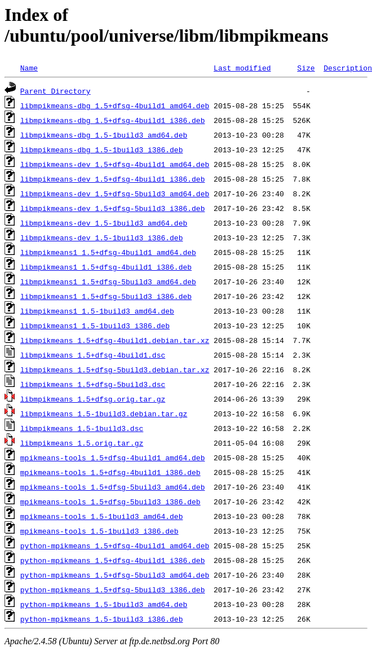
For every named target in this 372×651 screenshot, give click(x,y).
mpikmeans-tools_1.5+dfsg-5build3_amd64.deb (112, 487)
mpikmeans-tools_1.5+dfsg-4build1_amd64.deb (112, 457)
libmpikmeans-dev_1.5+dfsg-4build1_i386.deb (112, 179)
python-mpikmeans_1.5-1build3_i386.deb (101, 619)
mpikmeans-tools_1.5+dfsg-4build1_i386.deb (110, 472)
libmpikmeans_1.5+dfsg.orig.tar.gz (92, 399)
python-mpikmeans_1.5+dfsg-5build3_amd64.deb (114, 575)
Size (306, 68)
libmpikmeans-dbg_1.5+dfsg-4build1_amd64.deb (114, 105)
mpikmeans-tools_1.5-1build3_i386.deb (99, 531)
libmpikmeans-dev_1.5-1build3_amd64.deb (103, 223)
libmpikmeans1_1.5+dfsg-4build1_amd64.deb (108, 252)
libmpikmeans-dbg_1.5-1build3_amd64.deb (103, 135)
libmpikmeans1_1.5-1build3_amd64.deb (97, 311)
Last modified (242, 68)
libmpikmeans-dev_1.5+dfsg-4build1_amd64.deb (114, 164)
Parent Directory (55, 91)
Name (29, 68)
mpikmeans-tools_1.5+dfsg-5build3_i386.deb (110, 501)
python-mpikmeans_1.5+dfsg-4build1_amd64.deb (114, 545)
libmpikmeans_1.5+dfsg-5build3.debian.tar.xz (114, 369)
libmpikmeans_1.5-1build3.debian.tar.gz (103, 413)
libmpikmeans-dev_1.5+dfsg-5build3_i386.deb (112, 208)
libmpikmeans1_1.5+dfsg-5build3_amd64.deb (108, 281)
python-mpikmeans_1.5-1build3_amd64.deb (103, 604)
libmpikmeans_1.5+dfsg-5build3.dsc (92, 384)
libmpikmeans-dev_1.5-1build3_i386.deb (101, 237)
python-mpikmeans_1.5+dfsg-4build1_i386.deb (112, 560)
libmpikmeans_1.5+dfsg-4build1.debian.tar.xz (114, 340)
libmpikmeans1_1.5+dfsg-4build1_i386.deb (106, 267)
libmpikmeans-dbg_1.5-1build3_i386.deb (101, 149)
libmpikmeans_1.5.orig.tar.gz (81, 443)
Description (348, 68)
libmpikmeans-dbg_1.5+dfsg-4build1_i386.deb (112, 120)
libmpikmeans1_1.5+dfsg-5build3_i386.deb (106, 296)
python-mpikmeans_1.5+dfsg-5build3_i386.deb (112, 589)
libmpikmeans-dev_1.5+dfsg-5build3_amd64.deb (114, 193)
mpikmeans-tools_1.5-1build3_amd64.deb (101, 516)
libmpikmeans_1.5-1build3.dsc (81, 428)
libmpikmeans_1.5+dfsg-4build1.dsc (92, 355)
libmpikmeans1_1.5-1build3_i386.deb (95, 325)
